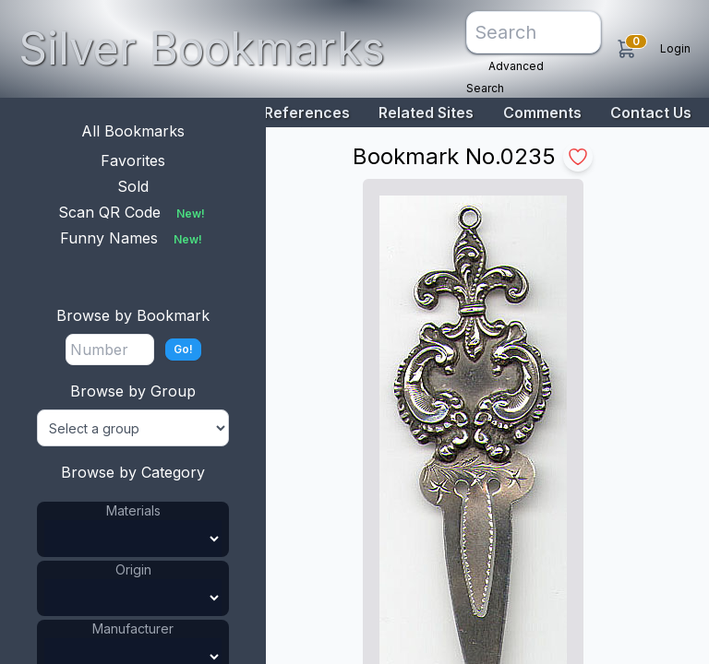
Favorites (133, 160)
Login (675, 48)
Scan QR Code (133, 212)
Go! (183, 349)
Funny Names (133, 238)
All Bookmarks (133, 131)
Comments (542, 112)
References (307, 112)
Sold (133, 186)
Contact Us (650, 112)
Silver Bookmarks (201, 48)
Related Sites (426, 112)
